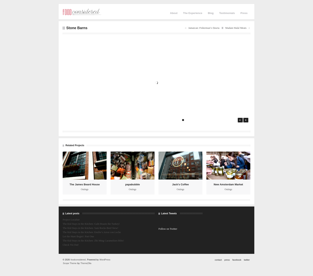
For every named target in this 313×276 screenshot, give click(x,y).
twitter (247, 260)
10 (215, 120)
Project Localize (71, 219)
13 (226, 120)
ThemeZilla (85, 263)
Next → (245, 120)
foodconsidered (78, 259)
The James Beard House (84, 184)
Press (244, 13)
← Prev (240, 120)
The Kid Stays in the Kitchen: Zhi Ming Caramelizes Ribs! (93, 240)
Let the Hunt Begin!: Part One (78, 236)
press (227, 260)
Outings (84, 189)
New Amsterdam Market (228, 184)
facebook (236, 260)
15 (233, 120)
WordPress (104, 259)
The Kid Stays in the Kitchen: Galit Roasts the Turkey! (91, 223)
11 (219, 120)
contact (218, 260)
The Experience (192, 13)
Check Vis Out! (71, 244)
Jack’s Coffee (180, 184)
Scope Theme (69, 263)
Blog (211, 13)
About (174, 13)
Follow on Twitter (167, 228)
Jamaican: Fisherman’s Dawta (203, 27)
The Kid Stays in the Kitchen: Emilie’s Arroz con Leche (92, 232)
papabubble (132, 184)
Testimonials (227, 13)
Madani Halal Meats (236, 27)
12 (223, 120)
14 (230, 120)
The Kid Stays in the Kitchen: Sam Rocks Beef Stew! (90, 227)
